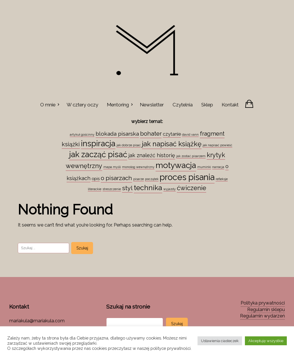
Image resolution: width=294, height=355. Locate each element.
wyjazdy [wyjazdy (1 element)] (169, 189)
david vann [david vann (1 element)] (190, 134)
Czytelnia (183, 105)
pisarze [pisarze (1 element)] (138, 179)
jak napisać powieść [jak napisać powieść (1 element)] (217, 145)
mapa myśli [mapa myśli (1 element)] (112, 167)
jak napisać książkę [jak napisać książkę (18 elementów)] (172, 144)
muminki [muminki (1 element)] (204, 167)
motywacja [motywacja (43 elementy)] (176, 165)
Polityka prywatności (263, 303)
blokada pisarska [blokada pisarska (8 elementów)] (117, 133)
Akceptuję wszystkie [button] (265, 341)
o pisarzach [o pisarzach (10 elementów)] (116, 178)
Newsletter (152, 105)
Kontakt (230, 105)
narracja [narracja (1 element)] (218, 167)
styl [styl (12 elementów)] (127, 188)
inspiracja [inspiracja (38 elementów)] (98, 143)
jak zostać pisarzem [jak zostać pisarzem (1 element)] (191, 156)
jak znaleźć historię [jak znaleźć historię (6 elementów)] (151, 155)
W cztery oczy (82, 105)
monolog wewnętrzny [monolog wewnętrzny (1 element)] (138, 167)
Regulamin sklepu (266, 309)
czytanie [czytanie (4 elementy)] (172, 134)
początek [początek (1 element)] (151, 179)
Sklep (207, 105)
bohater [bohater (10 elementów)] (151, 133)
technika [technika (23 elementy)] (148, 188)
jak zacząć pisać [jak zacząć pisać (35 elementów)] (98, 154)
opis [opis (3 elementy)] (96, 178)
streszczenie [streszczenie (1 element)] (111, 189)
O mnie (47, 105)
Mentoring (118, 105)
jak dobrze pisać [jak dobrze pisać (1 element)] (129, 145)
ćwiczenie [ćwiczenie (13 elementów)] (191, 188)
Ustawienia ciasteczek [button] (220, 341)
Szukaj (177, 323)
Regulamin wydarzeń (262, 316)
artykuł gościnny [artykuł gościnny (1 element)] (82, 134)
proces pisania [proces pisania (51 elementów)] (187, 177)
